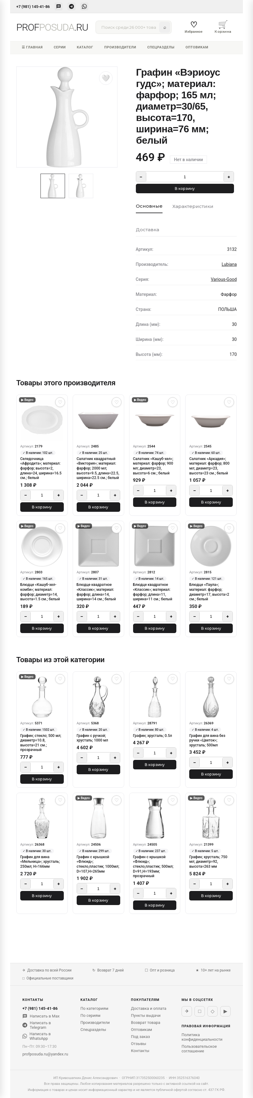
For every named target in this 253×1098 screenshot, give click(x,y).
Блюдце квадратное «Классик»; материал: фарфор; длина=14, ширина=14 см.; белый (96, 592)
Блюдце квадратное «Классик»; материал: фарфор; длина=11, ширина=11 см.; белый (152, 592)
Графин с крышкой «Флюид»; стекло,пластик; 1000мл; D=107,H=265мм (98, 864)
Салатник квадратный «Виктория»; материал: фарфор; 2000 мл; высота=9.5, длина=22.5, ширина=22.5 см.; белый (98, 468)
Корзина (223, 27)
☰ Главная (32, 47)
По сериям (90, 1015)
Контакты (140, 1050)
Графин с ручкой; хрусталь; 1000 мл (92, 738)
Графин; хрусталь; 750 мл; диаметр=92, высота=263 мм (208, 862)
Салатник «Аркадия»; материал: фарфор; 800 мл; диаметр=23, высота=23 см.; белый (209, 466)
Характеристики (192, 206)
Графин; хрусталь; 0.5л (152, 736)
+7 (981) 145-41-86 (33, 6)
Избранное (193, 27)
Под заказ (140, 1036)
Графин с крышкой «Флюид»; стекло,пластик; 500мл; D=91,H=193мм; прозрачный (153, 866)
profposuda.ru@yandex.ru (45, 1054)
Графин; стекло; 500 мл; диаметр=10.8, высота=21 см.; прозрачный (40, 743)
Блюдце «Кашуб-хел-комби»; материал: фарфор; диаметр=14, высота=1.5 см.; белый (40, 592)
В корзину (185, 188)
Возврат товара (145, 1022)
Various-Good (224, 279)
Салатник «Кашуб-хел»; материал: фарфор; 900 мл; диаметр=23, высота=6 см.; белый (153, 466)
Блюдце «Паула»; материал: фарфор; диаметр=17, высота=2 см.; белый (209, 592)
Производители (120, 47)
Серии (60, 47)
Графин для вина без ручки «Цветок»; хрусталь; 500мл (207, 740)
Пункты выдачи (146, 1015)
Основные (149, 206)
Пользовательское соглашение (199, 1048)
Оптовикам (197, 47)
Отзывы (138, 1043)
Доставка (147, 229)
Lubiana (229, 264)
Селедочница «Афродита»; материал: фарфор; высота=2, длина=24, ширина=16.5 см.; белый (41, 468)
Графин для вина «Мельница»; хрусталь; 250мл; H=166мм (40, 862)
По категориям (94, 1008)
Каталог (85, 47)
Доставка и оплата (148, 1008)
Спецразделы (160, 47)
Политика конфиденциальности (202, 1037)
